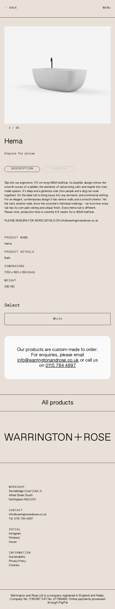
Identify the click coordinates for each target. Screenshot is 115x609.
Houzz (12, 542)
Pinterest (14, 537)
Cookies (14, 565)
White (57, 318)
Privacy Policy (17, 561)
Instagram (15, 533)
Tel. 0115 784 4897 (21, 518)
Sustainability (17, 557)
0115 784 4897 (60, 365)
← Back (10, 7)
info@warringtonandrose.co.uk (79, 220)
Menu (107, 7)
